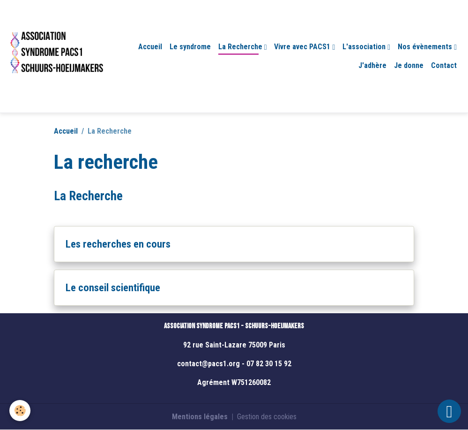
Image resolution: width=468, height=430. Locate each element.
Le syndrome (190, 46)
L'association (364, 46)
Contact (444, 65)
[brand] (56, 56)
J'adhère (372, 65)
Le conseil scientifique (113, 287)
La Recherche (241, 46)
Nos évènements (426, 46)
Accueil (150, 46)
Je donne (408, 65)
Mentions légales (200, 416)
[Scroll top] (449, 411)
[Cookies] (19, 410)
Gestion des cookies (267, 416)
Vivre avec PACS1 (303, 46)
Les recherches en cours (118, 244)
